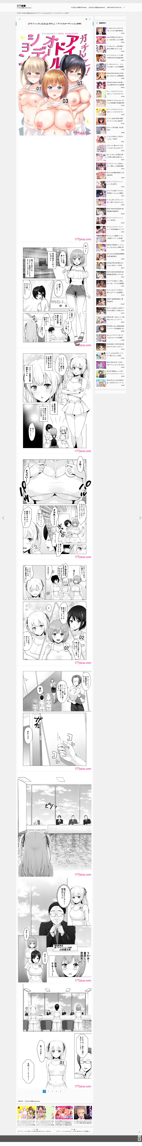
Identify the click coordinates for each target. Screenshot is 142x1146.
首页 (19, 13)
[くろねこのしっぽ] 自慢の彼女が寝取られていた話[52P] (115, 48)
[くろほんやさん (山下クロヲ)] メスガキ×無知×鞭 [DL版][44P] (115, 30)
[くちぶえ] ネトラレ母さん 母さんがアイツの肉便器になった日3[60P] (115, 292)
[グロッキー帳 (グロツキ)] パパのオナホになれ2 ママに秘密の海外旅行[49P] (115, 148)
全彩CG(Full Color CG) (114, 7)
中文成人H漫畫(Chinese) (79, 7)
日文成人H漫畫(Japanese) (97, 7)
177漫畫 (21, 5)
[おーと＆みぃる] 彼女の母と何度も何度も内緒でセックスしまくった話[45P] (115, 157)
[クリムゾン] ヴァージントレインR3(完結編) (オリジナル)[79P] (115, 229)
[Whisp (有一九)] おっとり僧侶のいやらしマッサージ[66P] (115, 319)
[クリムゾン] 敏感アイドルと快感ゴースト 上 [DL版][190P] (115, 238)
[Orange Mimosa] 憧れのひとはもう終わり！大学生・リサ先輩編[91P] (115, 265)
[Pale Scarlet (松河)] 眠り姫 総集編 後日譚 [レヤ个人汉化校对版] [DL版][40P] (115, 274)
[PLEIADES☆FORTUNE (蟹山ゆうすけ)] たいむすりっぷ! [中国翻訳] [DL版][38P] (115, 346)
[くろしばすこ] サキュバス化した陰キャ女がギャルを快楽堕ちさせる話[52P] (115, 202)
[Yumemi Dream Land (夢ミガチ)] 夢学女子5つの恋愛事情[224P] (115, 85)
